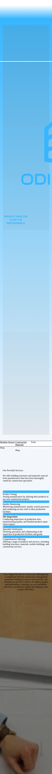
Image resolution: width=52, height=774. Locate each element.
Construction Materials (21, 443)
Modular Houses (7, 442)
